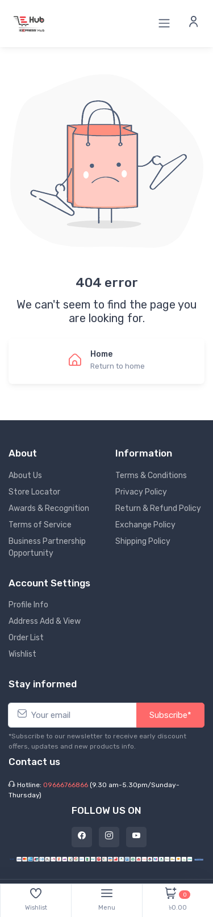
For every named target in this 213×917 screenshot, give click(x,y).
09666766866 (65, 785)
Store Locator (34, 492)
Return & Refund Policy (158, 508)
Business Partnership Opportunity (47, 547)
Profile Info (28, 605)
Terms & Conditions (151, 475)
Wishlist (22, 654)
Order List (26, 638)
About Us (25, 475)
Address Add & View (45, 621)
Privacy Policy (141, 492)
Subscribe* (170, 715)
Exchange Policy (145, 525)
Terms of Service (40, 525)
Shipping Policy (142, 541)
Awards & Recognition (49, 508)
